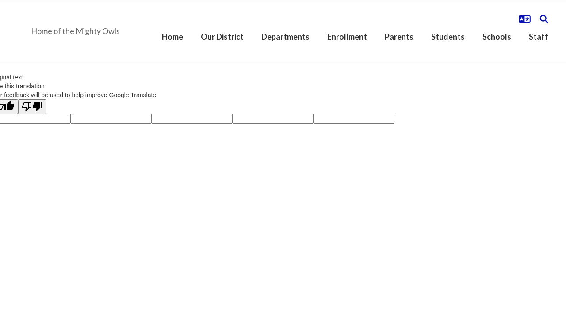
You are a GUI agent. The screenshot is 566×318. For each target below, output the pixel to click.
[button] (525, 19)
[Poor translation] (32, 106)
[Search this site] (543, 19)
